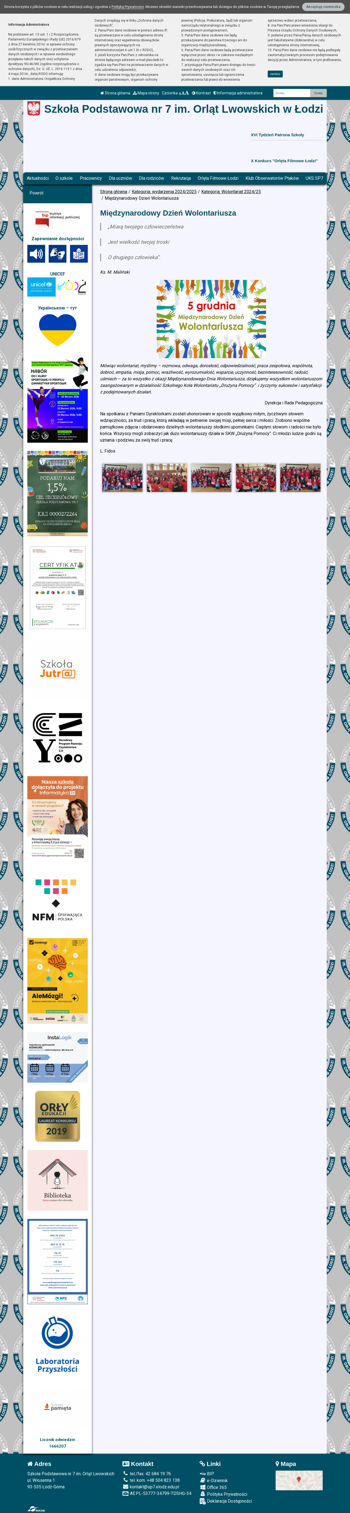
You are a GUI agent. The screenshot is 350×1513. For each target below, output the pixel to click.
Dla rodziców (151, 178)
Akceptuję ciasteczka (323, 7)
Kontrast (201, 93)
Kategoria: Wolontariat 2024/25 (231, 191)
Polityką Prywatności (128, 7)
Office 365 (213, 1487)
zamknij (275, 74)
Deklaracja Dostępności (226, 1501)
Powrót (36, 193)
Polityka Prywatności (223, 1494)
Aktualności (38, 178)
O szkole (64, 178)
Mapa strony (146, 93)
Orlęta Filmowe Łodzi (218, 178)
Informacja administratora (238, 93)
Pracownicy (91, 178)
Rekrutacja (181, 178)
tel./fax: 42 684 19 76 (146, 1473)
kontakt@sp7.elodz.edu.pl (150, 1486)
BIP (207, 1473)
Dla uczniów (120, 178)
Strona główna (115, 93)
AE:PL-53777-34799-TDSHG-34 (156, 1493)
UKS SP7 (314, 178)
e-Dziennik (214, 1480)
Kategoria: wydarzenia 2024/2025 (164, 191)
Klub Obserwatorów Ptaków (272, 178)
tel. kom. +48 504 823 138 (151, 1480)
